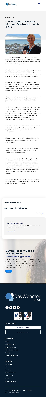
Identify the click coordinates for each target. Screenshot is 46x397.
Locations (8, 370)
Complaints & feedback (11, 350)
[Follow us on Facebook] (7, 307)
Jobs (6, 367)
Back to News (9, 17)
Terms (24, 390)
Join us (7, 378)
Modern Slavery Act (10, 347)
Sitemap (30, 390)
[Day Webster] (11, 4)
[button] (38, 213)
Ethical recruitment (10, 344)
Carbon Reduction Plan (11, 356)
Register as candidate (23, 332)
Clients (8, 271)
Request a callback (24, 327)
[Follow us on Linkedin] (14, 307)
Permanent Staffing (10, 373)
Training (7, 353)
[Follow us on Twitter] (10, 307)
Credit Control (9, 375)
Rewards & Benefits (10, 381)
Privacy (7, 341)
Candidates (8, 364)
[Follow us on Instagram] (18, 307)
